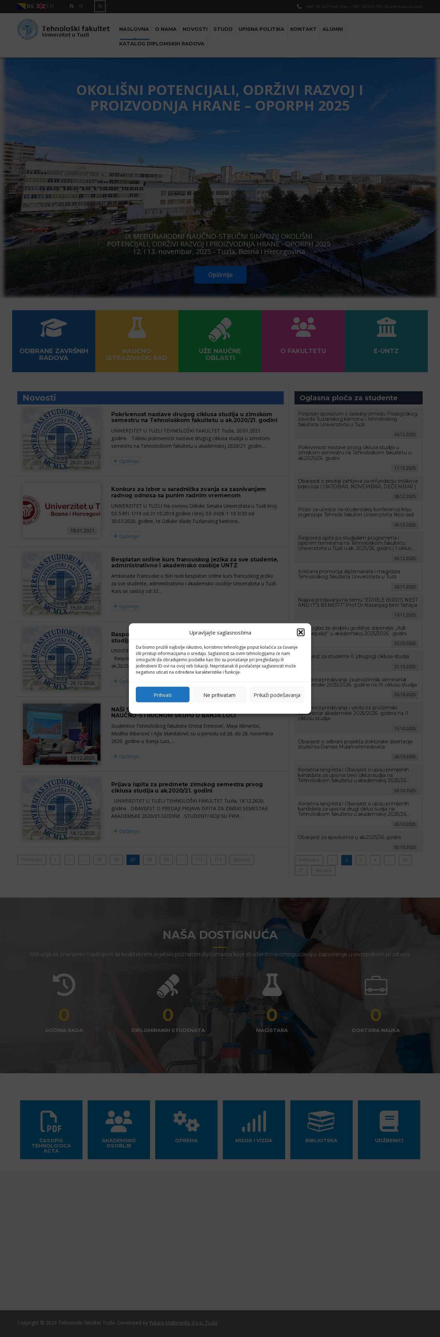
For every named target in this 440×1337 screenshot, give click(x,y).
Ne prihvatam (219, 694)
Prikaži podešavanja (277, 694)
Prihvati (162, 694)
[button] (300, 632)
